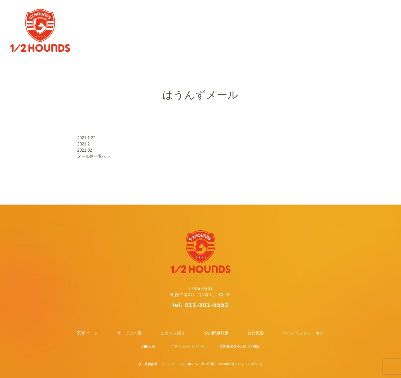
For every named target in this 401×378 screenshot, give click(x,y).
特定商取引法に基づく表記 (240, 346)
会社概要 (315, 12)
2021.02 (84, 150)
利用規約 (148, 346)
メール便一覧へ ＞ (94, 156)
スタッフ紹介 (218, 12)
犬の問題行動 (269, 12)
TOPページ (118, 12)
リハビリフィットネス (370, 12)
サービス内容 (167, 12)
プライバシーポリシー (187, 346)
